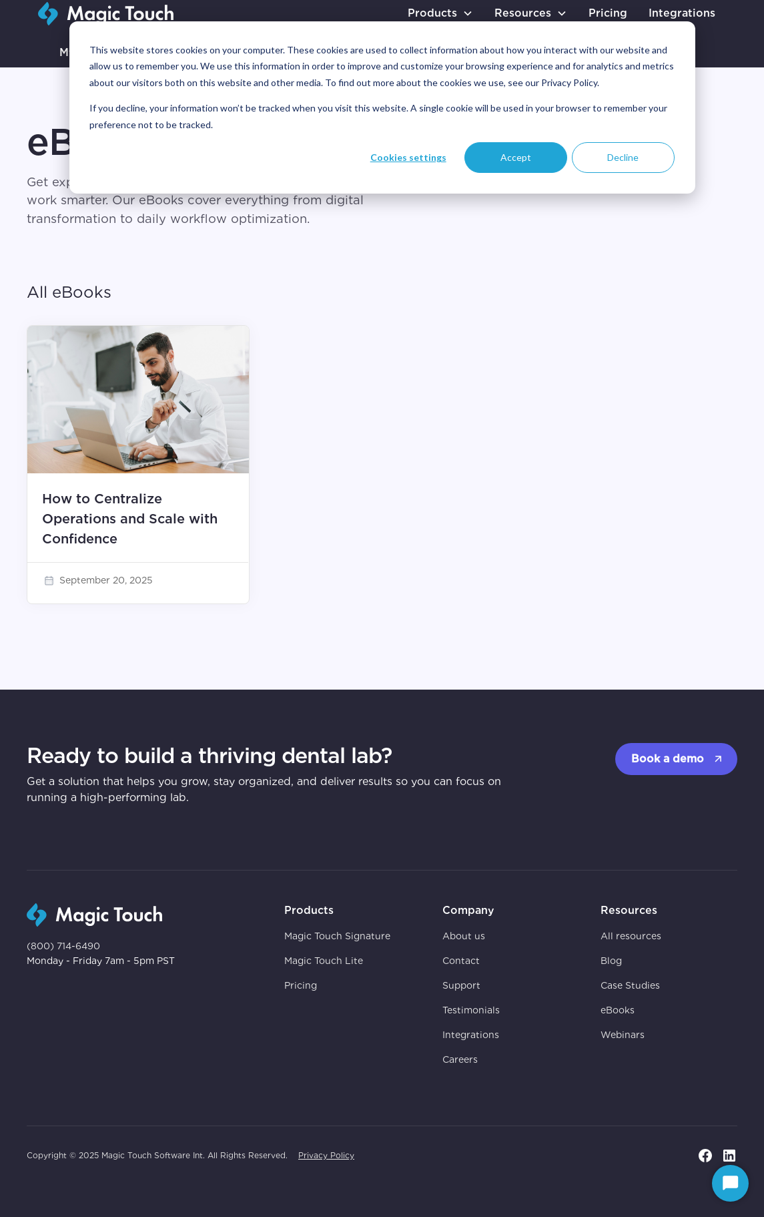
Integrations (682, 13)
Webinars (623, 1034)
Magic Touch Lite (323, 960)
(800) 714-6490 (63, 946)
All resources (631, 936)
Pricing (608, 13)
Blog (611, 960)
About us (463, 936)
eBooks (618, 1010)
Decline (623, 157)
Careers (460, 1059)
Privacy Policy (326, 1155)
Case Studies (630, 985)
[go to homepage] (105, 13)
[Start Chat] (730, 1183)
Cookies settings (408, 157)
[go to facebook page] (705, 1156)
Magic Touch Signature (337, 936)
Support (461, 985)
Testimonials (471, 1010)
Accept (515, 157)
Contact (461, 960)
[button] (440, 13)
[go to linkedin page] (729, 1156)
